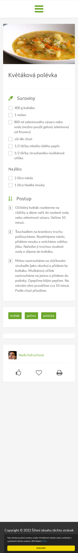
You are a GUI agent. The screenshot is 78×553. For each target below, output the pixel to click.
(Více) (44, 541)
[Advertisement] (34, 450)
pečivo (31, 316)
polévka (48, 316)
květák (15, 316)
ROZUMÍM (41, 548)
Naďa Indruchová (31, 355)
